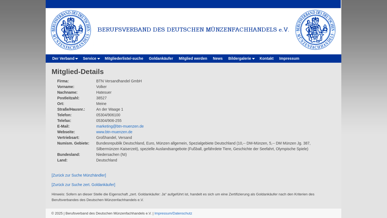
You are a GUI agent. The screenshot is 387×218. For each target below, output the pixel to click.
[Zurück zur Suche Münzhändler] (79, 175)
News (218, 58)
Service (92, 58)
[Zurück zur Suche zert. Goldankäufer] (83, 184)
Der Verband (66, 58)
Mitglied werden (193, 58)
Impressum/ (164, 213)
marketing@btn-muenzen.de (120, 126)
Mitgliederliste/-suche (124, 58)
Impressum (289, 58)
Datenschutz (182, 213)
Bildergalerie (242, 58)
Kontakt (267, 58)
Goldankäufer (161, 58)
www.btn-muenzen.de (114, 132)
